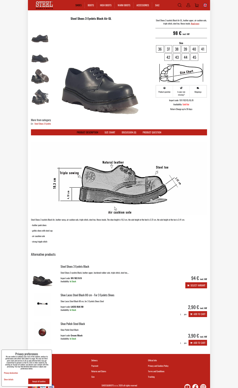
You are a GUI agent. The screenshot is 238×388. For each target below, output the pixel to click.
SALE (157, 5)
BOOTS (90, 5)
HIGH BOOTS (105, 5)
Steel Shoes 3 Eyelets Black (75, 266)
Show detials (8, 379)
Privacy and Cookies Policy (158, 365)
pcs (182, 314)
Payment (94, 365)
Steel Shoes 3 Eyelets (42, 123)
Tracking (151, 376)
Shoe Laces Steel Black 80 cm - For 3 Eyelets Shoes (87, 295)
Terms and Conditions (156, 371)
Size (93, 376)
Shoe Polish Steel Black (73, 323)
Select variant (196, 285)
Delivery (94, 360)
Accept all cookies (39, 381)
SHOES (78, 5)
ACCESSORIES (142, 5)
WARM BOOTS (123, 5)
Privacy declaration (11, 372)
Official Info (152, 360)
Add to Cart (198, 314)
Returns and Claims (98, 371)
